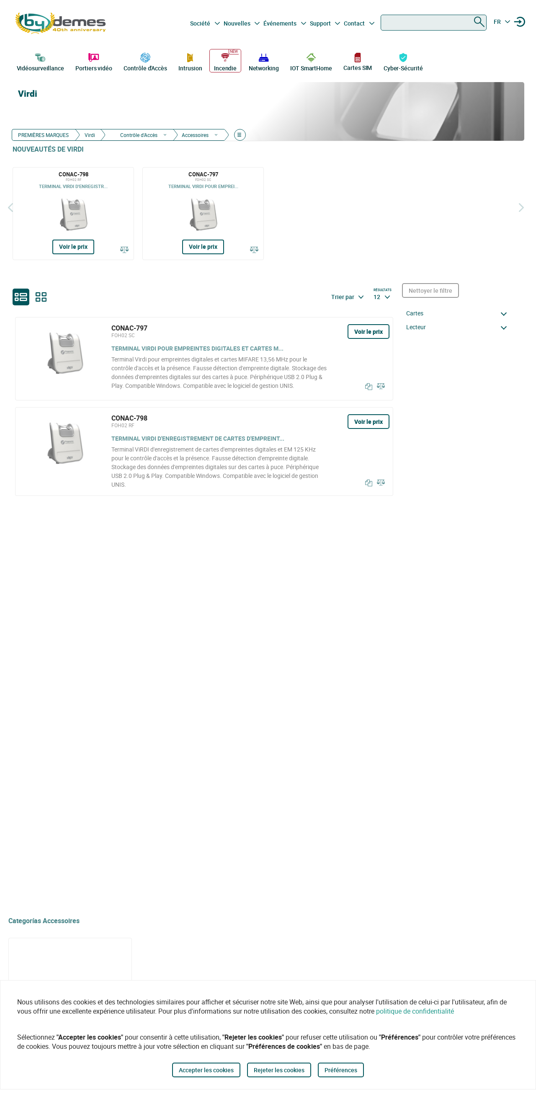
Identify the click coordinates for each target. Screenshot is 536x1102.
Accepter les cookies (206, 1070)
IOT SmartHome (311, 61)
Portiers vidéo (93, 61)
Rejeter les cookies (279, 1070)
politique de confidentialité (415, 1011)
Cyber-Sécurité (403, 61)
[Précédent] (10, 207)
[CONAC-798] (73, 213)
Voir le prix (73, 246)
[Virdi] (470, 111)
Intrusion (190, 61)
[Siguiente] (521, 207)
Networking (264, 61)
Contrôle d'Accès (145, 61)
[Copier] (367, 386)
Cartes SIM (357, 61)
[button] (459, 313)
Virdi (90, 135)
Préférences (341, 1070)
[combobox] (434, 23)
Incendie (225, 61)
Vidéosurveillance (40, 61)
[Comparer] (124, 249)
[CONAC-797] (203, 213)
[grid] (41, 297)
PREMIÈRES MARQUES (43, 135)
